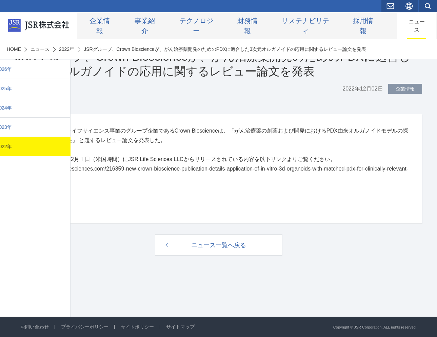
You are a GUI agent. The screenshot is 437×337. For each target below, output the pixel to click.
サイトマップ (180, 327)
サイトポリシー (137, 327)
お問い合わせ (34, 327)
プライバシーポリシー (84, 327)
